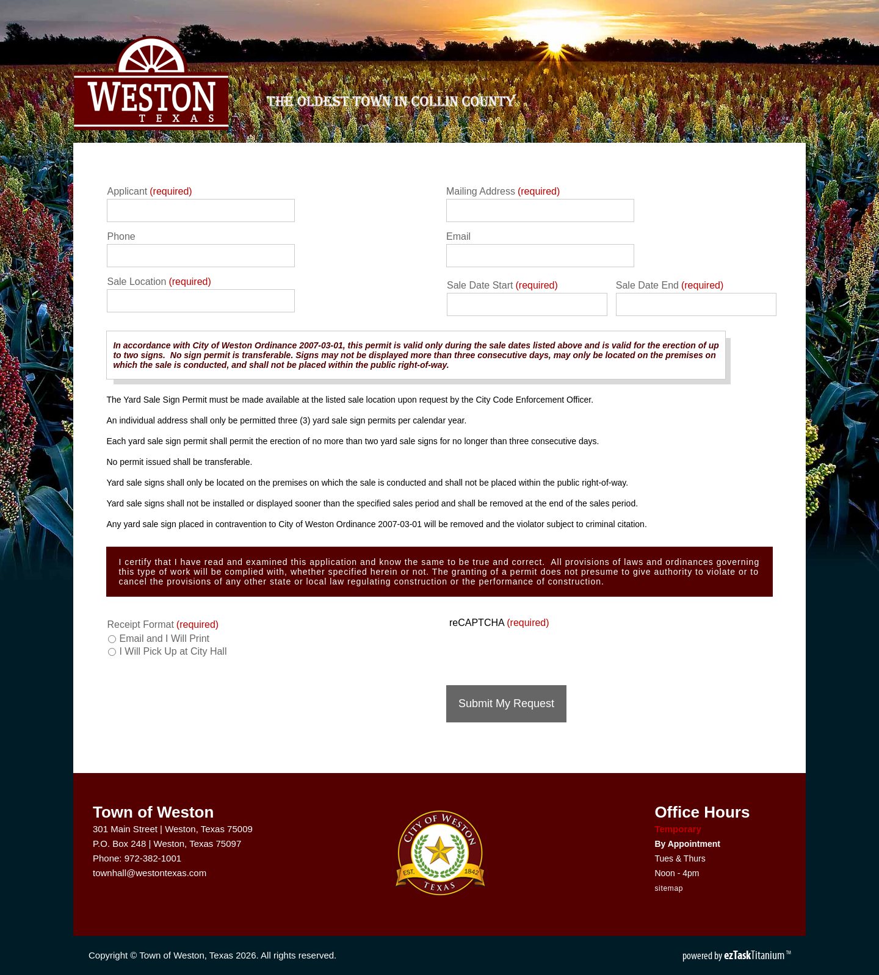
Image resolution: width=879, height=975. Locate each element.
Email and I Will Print (164, 638)
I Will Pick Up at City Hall (172, 651)
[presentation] (539, 652)
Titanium (755, 955)
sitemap (668, 888)
